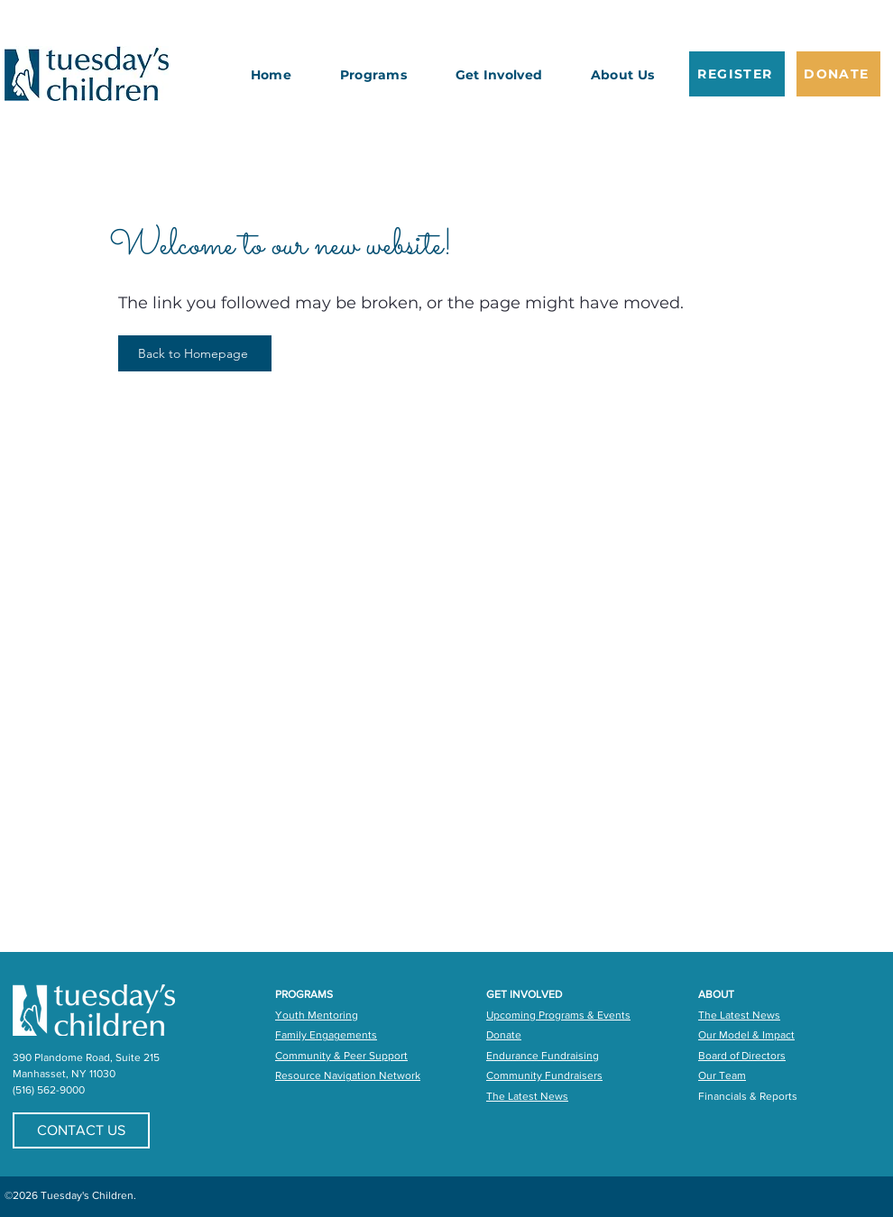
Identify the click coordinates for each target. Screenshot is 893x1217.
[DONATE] (838, 73)
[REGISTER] (737, 73)
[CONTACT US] (81, 1130)
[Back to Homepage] (195, 353)
